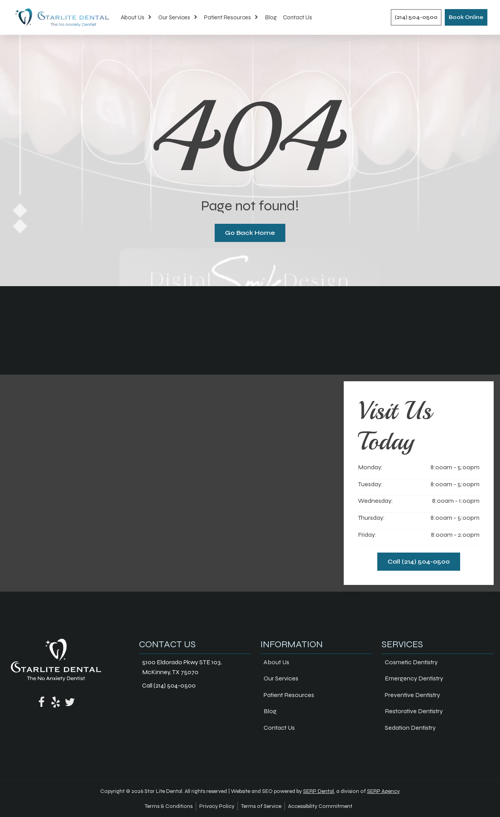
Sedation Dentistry (410, 727)
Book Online (466, 17)
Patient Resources (231, 17)
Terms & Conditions (169, 806)
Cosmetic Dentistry (411, 662)
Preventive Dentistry (412, 695)
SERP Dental (318, 791)
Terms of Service (261, 806)
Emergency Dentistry (414, 678)
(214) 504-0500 (416, 17)
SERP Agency (383, 791)
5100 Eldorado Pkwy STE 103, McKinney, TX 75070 (182, 667)
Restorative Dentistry (414, 711)
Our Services (178, 17)
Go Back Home (250, 232)
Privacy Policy (216, 806)
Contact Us (297, 17)
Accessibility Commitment (320, 806)
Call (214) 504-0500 (419, 561)
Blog (271, 17)
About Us (136, 17)
